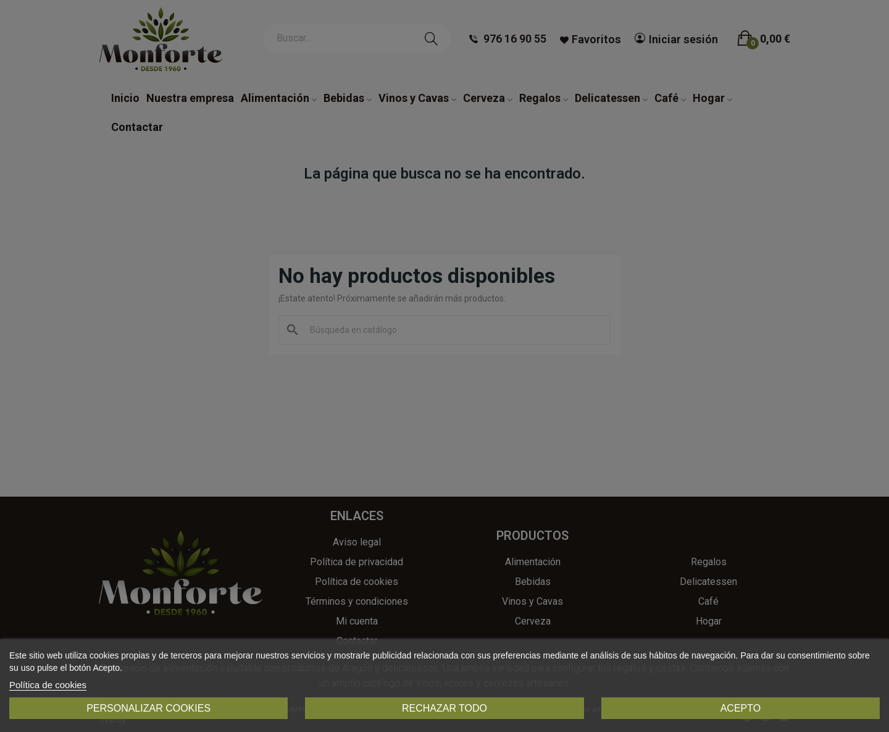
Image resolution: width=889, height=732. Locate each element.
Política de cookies (47, 684)
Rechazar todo (444, 708)
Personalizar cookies (148, 708)
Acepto (740, 708)
